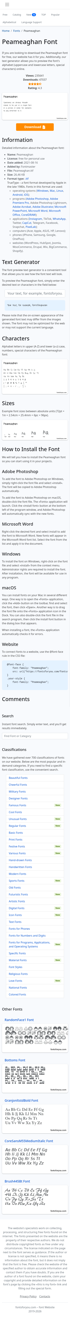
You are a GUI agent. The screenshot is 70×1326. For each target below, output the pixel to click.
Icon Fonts (15, 915)
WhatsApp (59, 219)
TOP (43, 14)
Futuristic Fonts (18, 894)
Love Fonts (15, 981)
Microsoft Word (37, 211)
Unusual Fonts (18, 819)
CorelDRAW (28, 215)
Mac (52, 191)
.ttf (27, 178)
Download (34, 127)
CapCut (26, 223)
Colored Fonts (17, 994)
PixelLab (31, 227)
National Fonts (18, 987)
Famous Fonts (17, 805)
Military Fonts (17, 791)
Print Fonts (15, 839)
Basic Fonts (16, 833)
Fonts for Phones (19, 929)
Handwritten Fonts (20, 867)
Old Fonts (15, 887)
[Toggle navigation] (7, 4)
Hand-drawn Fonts (20, 860)
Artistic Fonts (17, 901)
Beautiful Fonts (18, 778)
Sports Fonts (16, 881)
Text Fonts (15, 922)
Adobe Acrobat (22, 207)
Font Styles (15, 967)
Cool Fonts (15, 812)
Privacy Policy (28, 1296)
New (31, 14)
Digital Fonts (16, 908)
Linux (59, 191)
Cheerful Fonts (18, 785)
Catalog (17, 14)
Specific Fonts (17, 953)
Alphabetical (9, 22)
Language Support (31, 22)
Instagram (35, 219)
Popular (55, 14)
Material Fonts (18, 960)
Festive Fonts (17, 846)
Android (18, 195)
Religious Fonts (18, 974)
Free (5, 14)
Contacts (44, 1296)
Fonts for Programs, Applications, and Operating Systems (29, 944)
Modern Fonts (17, 874)
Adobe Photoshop (37, 199)
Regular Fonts (17, 826)
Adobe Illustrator (43, 207)
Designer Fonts (18, 798)
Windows (42, 191)
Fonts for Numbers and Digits (27, 935)
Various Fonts (17, 853)
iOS (26, 195)
